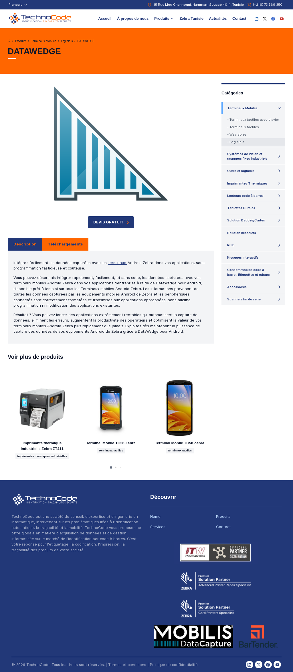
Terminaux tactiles (244, 127)
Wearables (238, 134)
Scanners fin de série (244, 299)
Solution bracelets (241, 233)
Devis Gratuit (111, 222)
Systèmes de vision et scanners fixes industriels (247, 156)
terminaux (117, 262)
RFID (231, 245)
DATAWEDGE (85, 41)
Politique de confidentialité (174, 664)
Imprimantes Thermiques (247, 183)
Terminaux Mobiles (43, 41)
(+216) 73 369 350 (267, 5)
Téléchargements (65, 244)
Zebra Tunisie (191, 18)
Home (155, 516)
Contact (239, 18)
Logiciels (67, 41)
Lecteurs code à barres (245, 196)
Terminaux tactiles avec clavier (254, 120)
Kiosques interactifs (243, 257)
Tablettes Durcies (241, 208)
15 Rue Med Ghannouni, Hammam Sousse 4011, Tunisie (198, 5)
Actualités (218, 18)
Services (157, 526)
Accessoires (237, 287)
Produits (164, 18)
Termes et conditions (127, 664)
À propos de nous (133, 18)
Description (25, 244)
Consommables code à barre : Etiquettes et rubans (248, 272)
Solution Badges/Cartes (246, 220)
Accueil (104, 18)
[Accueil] (9, 40)
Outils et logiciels (240, 171)
